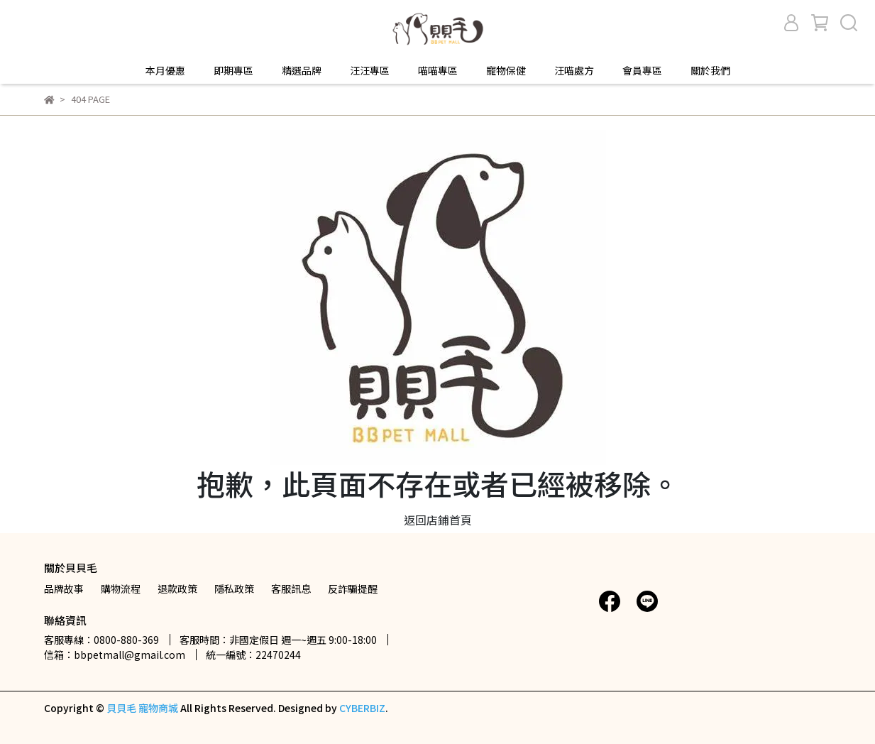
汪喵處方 (574, 70)
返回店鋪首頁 (438, 519)
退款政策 (177, 588)
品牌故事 (64, 588)
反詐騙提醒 (353, 588)
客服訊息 (291, 588)
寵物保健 (506, 70)
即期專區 (233, 70)
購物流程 (121, 588)
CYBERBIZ (362, 708)
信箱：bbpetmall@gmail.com (114, 654)
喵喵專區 (438, 70)
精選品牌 (301, 70)
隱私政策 (234, 588)
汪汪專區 (370, 70)
